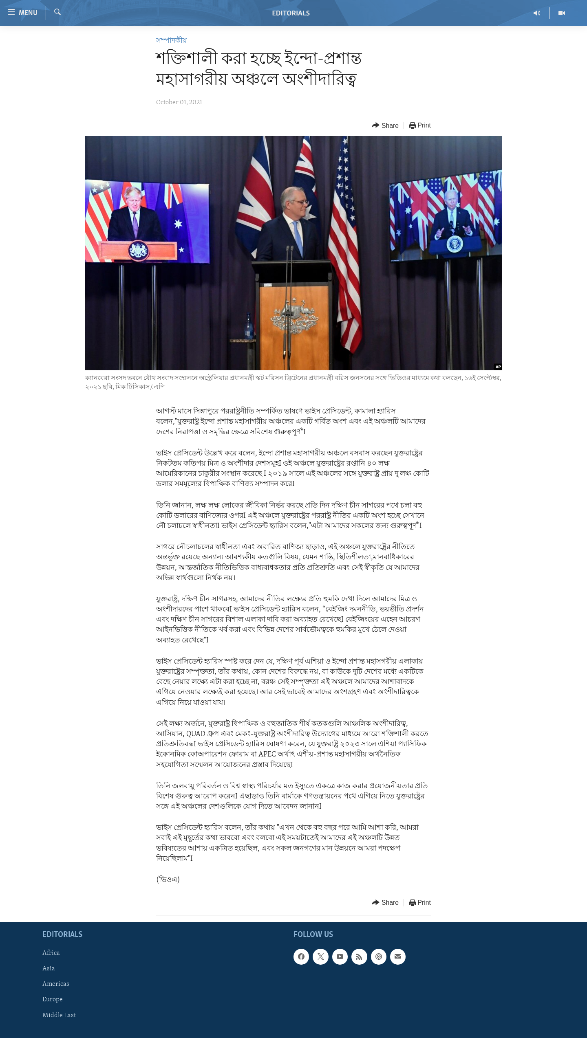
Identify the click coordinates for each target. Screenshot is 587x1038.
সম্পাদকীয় (171, 41)
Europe (52, 1000)
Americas (55, 984)
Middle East (59, 1015)
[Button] (385, 125)
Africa (51, 953)
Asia (48, 969)
